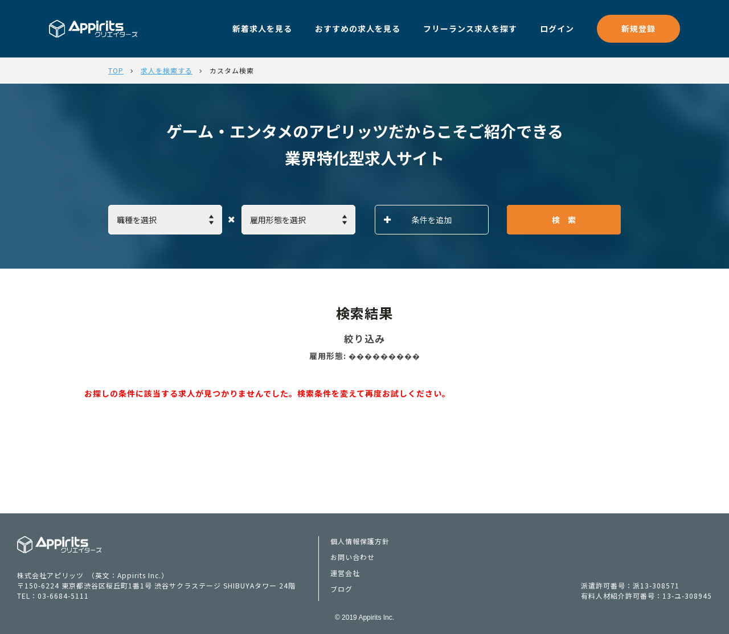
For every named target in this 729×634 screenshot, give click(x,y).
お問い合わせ (352, 557)
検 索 (564, 219)
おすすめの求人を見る (357, 28)
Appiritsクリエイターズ (59, 544)
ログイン (557, 28)
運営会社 (345, 573)
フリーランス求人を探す (470, 28)
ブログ (341, 589)
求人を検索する (167, 70)
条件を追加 (418, 219)
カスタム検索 (232, 70)
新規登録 (638, 28)
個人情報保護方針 (360, 541)
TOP (116, 70)
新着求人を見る (262, 28)
